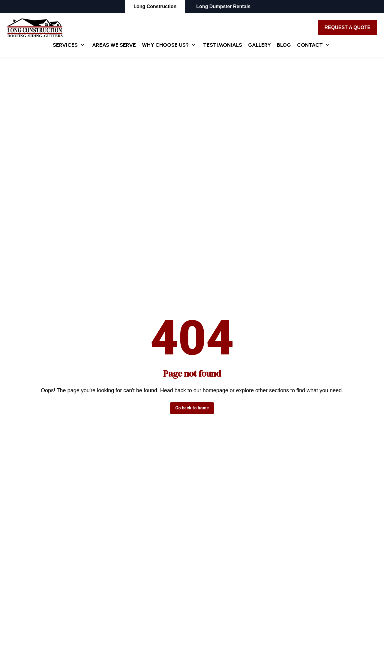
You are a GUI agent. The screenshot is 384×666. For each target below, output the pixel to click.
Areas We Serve (114, 45)
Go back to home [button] (192, 407)
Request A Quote (348, 27)
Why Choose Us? (165, 45)
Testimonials (222, 45)
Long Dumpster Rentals (223, 6)
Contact (310, 45)
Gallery (259, 45)
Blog (284, 45)
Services (65, 45)
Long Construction (155, 6)
